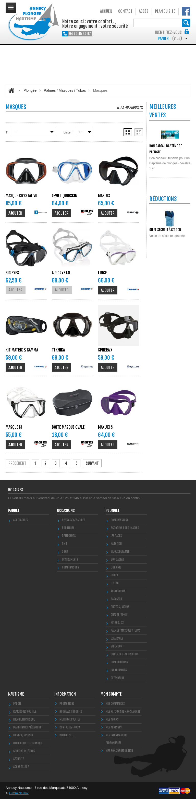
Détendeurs (118, 678)
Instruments (119, 670)
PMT (64, 544)
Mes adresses (114, 727)
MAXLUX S (105, 427)
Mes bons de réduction (119, 751)
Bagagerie (116, 599)
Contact (125, 11)
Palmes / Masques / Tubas (65, 90)
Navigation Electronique (27, 743)
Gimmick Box (19, 793)
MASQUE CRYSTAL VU (21, 195)
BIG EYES (12, 272)
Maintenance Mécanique (27, 727)
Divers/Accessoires (73, 520)
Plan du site (165, 11)
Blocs (114, 575)
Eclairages (117, 638)
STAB (65, 551)
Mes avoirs (112, 719)
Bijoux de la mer (120, 551)
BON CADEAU (117, 559)
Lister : (69, 132)
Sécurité (18, 759)
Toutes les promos (168, 370)
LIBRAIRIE (116, 567)
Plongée (29, 90)
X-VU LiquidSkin (64, 195)
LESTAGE (115, 583)
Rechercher (186, 23)
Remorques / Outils (24, 711)
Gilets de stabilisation (124, 654)
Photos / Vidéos (120, 607)
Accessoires (20, 520)
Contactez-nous (69, 727)
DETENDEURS (69, 536)
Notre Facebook (186, 11)
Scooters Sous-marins (125, 528)
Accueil (106, 11)
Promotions (67, 704)
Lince (102, 272)
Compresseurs (120, 520)
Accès (144, 11)
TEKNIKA (58, 350)
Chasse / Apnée (119, 615)
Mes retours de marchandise (123, 711)
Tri (7, 132)
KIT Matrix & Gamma (22, 350)
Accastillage (21, 767)
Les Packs (116, 536)
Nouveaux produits (70, 711)
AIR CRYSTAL (61, 272)
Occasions (66, 510)
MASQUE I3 (14, 427)
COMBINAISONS (70, 567)
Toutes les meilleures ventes (168, 286)
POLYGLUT (155, 255)
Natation (116, 544)
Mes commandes (115, 704)
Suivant (92, 463)
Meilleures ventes (69, 719)
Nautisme (16, 694)
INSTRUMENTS (70, 559)
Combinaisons (119, 662)
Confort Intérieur (24, 751)
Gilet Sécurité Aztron (165, 336)
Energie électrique (24, 719)
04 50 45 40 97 (80, 34)
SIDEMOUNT (117, 646)
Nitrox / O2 (117, 623)
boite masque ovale (68, 427)
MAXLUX (104, 195)
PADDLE (14, 510)
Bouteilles (68, 528)
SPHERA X (105, 350)
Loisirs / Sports (23, 735)
